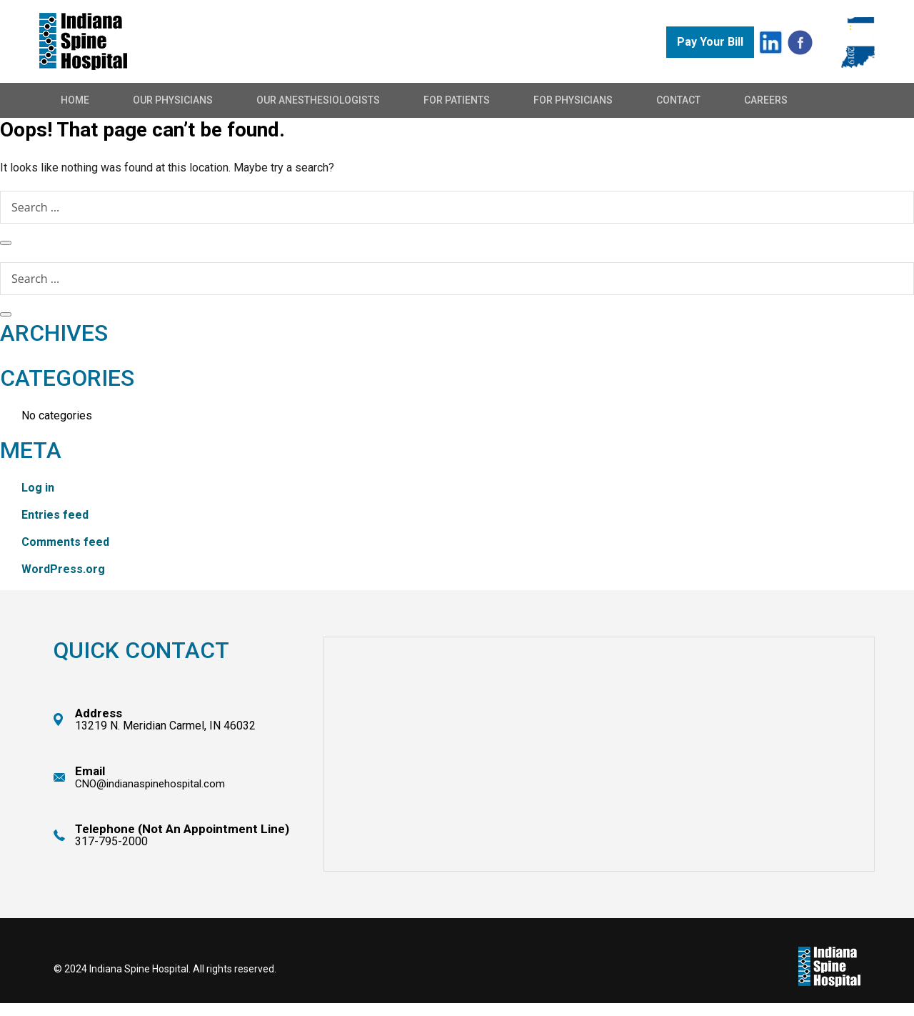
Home (75, 100)
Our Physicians (173, 100)
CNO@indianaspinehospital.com (150, 783)
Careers (766, 100)
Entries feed (55, 515)
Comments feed (65, 542)
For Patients (456, 100)
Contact (678, 100)
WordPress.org (63, 569)
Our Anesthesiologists (318, 100)
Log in (37, 487)
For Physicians (573, 100)
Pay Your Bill (710, 42)
